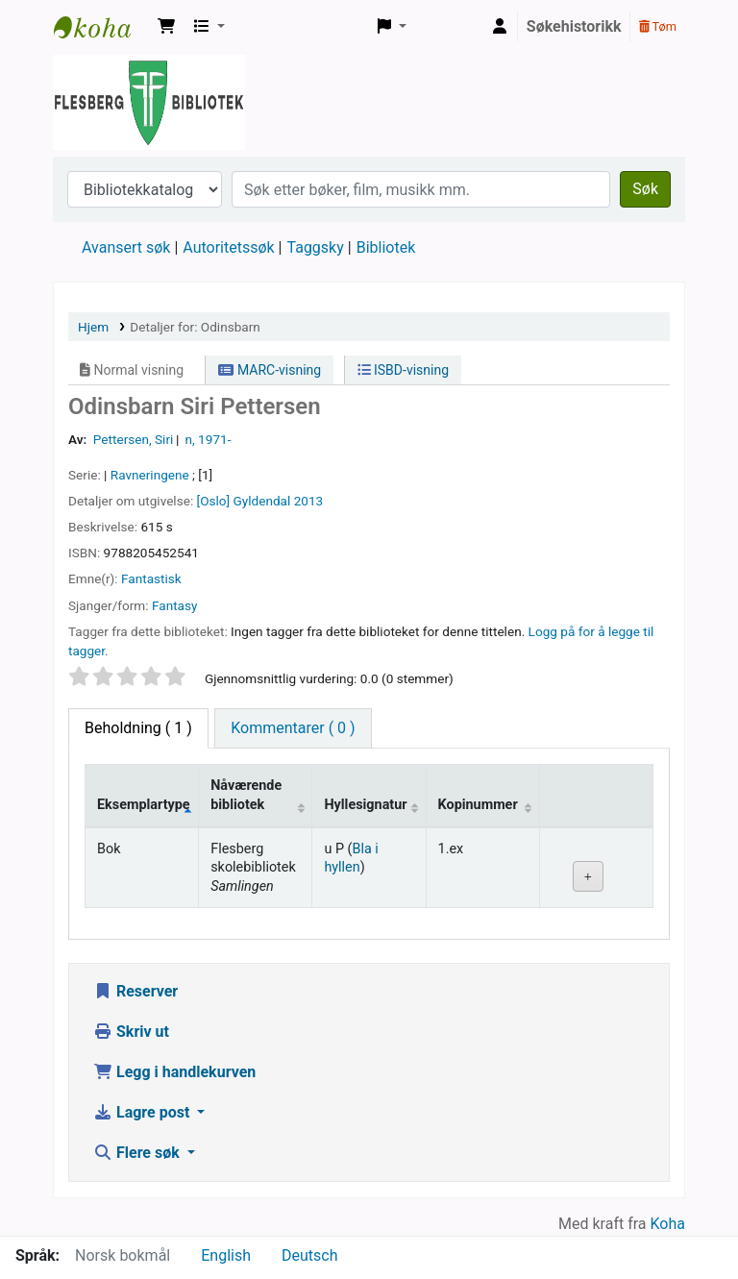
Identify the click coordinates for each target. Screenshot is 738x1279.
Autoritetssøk (228, 247)
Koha (668, 1224)
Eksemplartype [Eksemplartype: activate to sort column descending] (143, 805)
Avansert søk (126, 247)
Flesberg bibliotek (102, 27)
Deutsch (309, 1255)
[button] (166, 27)
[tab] (292, 728)
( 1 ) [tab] (138, 728)
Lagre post (143, 1112)
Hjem (93, 326)
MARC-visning (269, 370)
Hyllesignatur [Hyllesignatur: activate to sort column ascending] (365, 805)
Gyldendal (262, 500)
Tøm (657, 26)
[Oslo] (214, 500)
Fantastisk (151, 578)
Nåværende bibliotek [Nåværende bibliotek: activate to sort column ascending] (246, 794)
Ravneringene (150, 474)
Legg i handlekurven (174, 1072)
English (226, 1255)
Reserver (135, 991)
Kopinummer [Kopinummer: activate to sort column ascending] (478, 805)
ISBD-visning (403, 370)
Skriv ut (131, 1031)
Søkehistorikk (574, 26)
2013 (309, 500)
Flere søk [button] (138, 1153)
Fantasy (174, 605)
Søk (645, 189)
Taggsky (315, 247)
